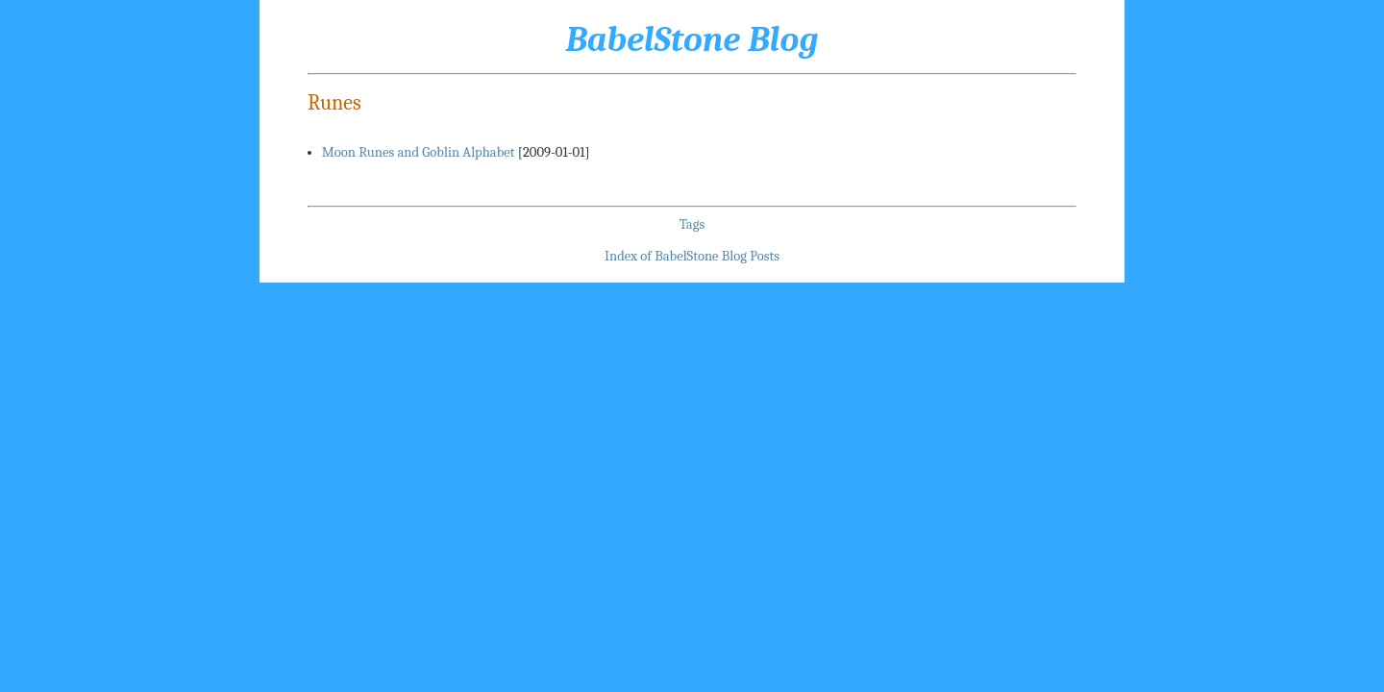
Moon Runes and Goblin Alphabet (418, 152)
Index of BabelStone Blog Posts (692, 256)
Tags (692, 224)
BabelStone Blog (691, 39)
